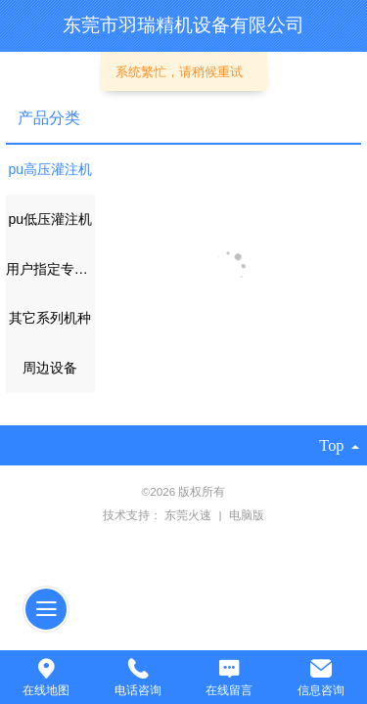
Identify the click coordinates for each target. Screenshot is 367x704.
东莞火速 (189, 514)
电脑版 (246, 514)
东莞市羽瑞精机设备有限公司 (183, 25)
